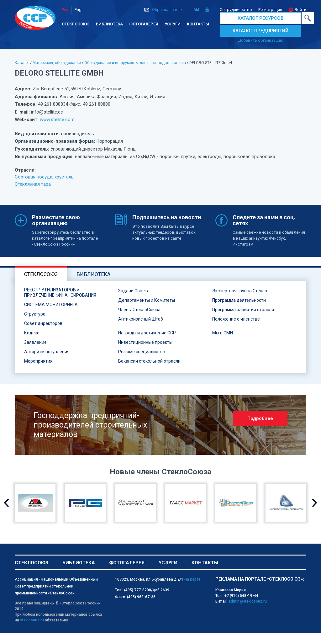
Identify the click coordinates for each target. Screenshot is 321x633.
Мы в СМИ (222, 332)
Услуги (173, 24)
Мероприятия (38, 361)
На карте (192, 579)
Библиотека (109, 24)
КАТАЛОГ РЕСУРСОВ (261, 18)
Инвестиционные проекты (145, 342)
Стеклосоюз (76, 24)
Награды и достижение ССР (147, 332)
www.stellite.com (57, 119)
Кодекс (31, 332)
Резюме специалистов (141, 351)
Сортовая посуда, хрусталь (44, 177)
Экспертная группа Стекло (239, 290)
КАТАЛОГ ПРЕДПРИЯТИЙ (260, 31)
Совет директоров (43, 323)
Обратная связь (167, 9)
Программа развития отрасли (243, 309)
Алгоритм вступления (47, 351)
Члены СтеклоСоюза (139, 309)
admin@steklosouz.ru (248, 601)
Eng (78, 9)
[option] (160, 425)
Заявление (35, 342)
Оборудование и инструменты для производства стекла (135, 63)
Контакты (198, 24)
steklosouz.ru (32, 620)
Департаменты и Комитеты (146, 300)
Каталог (22, 63)
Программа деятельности (239, 300)
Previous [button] (6, 502)
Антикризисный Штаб (140, 319)
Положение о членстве (236, 319)
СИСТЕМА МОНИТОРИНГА (51, 304)
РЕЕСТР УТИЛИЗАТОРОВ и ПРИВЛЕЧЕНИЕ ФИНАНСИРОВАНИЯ (60, 292)
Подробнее (260, 418)
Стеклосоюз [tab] (41, 274)
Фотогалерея (143, 24)
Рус (65, 9)
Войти (300, 9)
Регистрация (270, 9)
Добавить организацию (260, 40)
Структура (34, 313)
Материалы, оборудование (57, 63)
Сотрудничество (236, 9)
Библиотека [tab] (93, 274)
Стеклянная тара (33, 184)
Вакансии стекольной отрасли (149, 361)
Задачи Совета (134, 290)
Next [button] (314, 502)
